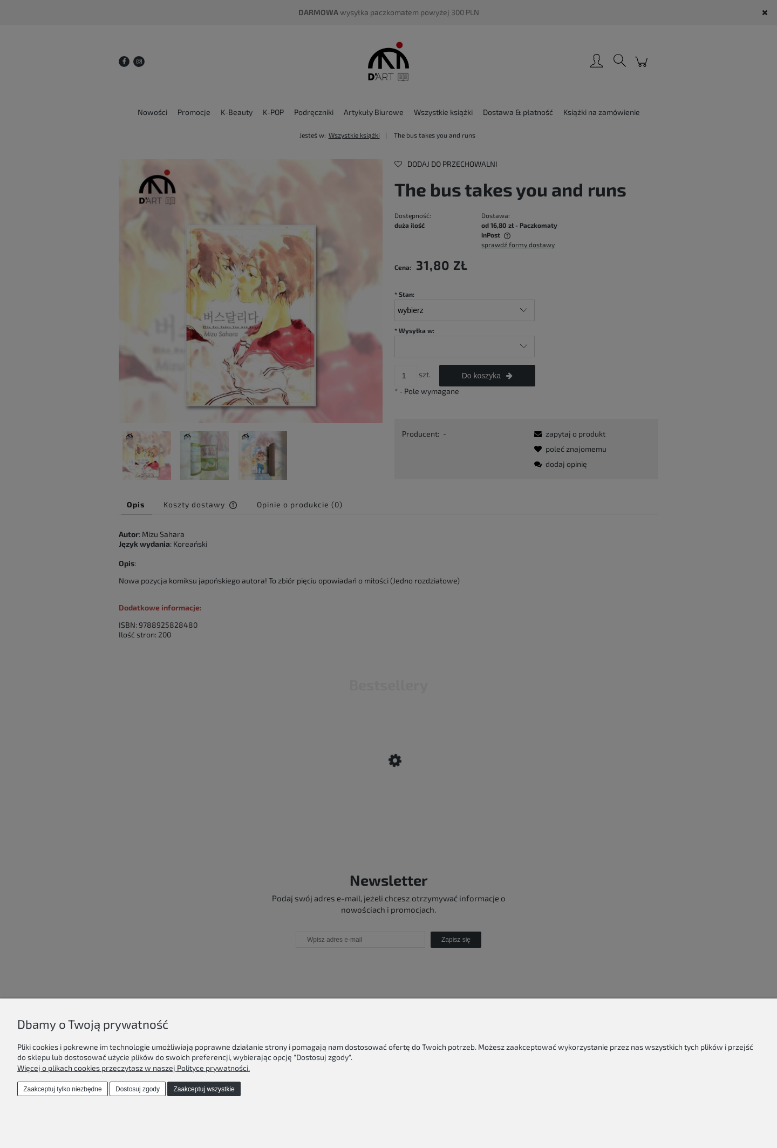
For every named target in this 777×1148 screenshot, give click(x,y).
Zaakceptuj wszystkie (203, 1089)
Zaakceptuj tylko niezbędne (62, 1089)
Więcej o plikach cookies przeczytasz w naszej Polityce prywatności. (133, 1067)
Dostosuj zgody (137, 1089)
